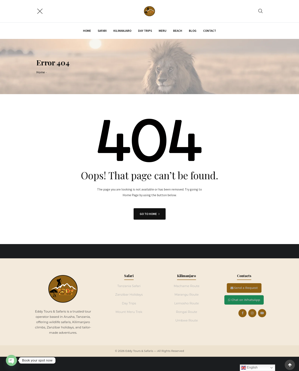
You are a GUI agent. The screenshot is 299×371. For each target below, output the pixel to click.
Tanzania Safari (129, 286)
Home (87, 31)
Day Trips (129, 303)
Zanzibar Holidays (129, 294)
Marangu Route (186, 294)
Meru (162, 31)
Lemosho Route (186, 303)
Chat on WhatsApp (244, 300)
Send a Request (244, 288)
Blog (192, 31)
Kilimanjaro (122, 31)
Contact (209, 31)
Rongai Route (186, 312)
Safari (102, 31)
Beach (177, 31)
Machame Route (186, 286)
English (249, 367)
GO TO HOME (149, 214)
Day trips (145, 31)
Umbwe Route (186, 320)
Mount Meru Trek (129, 312)
